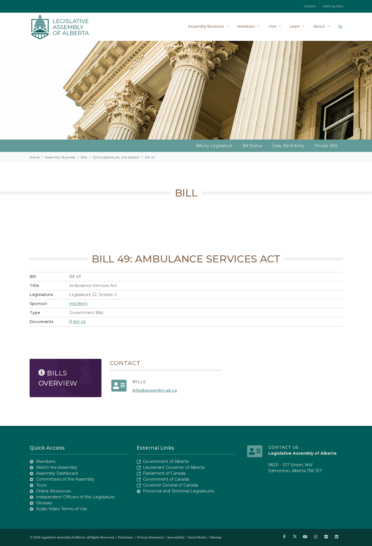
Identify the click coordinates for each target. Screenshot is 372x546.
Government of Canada (166, 479)
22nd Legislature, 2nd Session (116, 157)
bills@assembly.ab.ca (154, 390)
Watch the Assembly (56, 467)
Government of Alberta (166, 461)
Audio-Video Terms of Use (61, 508)
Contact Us (283, 447)
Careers (310, 6)
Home (34, 157)
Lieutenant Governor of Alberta (173, 467)
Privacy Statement (150, 537)
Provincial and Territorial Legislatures (178, 491)
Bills (84, 157)
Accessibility (175, 537)
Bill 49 (77, 321)
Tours (41, 485)
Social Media (197, 537)
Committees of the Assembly (65, 479)
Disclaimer (125, 537)
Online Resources (53, 491)
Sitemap (216, 537)
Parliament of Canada (164, 473)
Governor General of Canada (170, 485)
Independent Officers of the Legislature (75, 496)
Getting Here (333, 6)
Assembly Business (60, 157)
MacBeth (78, 303)
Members (45, 461)
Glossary (44, 502)
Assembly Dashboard (57, 473)
